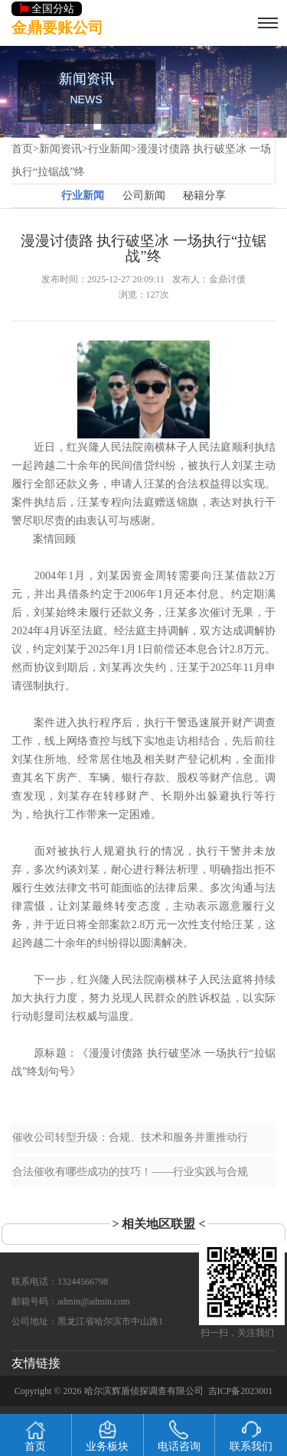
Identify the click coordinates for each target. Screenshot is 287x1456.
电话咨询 (179, 1436)
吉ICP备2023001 (240, 1391)
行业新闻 (109, 149)
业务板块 (107, 1436)
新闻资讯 (60, 149)
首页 (22, 149)
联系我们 (251, 1436)
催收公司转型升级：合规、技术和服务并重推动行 (130, 1137)
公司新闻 (143, 195)
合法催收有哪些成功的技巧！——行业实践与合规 (130, 1172)
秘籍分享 (204, 195)
